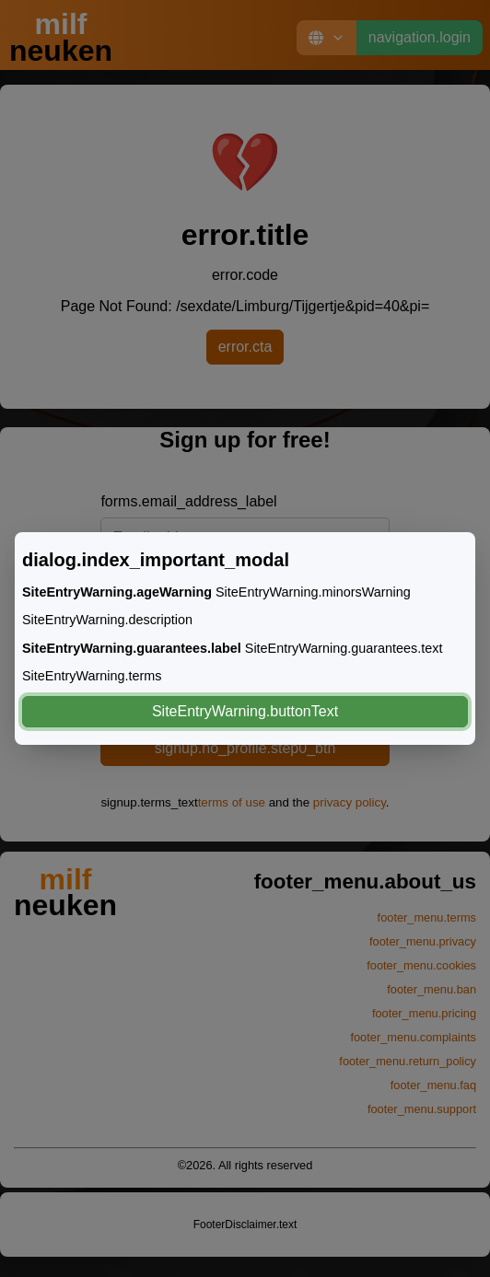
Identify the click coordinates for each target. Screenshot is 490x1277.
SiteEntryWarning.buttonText (245, 711)
